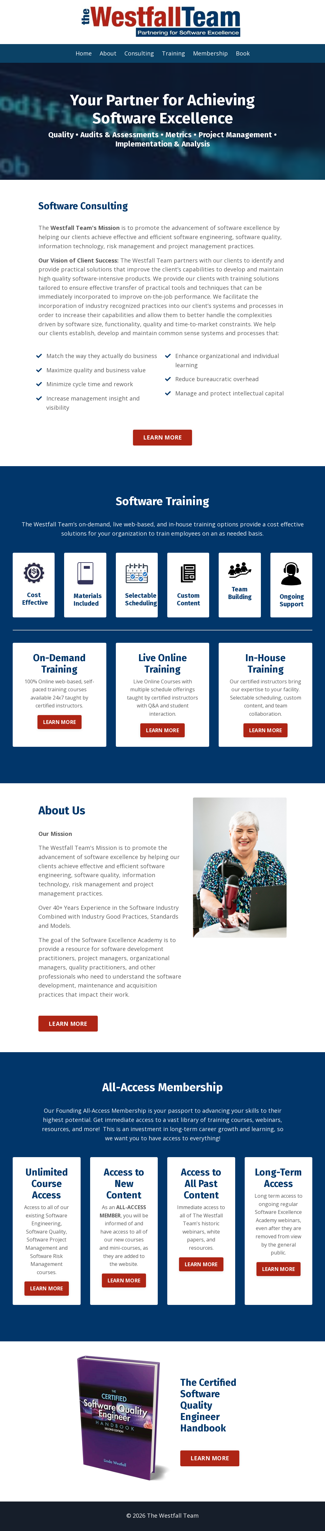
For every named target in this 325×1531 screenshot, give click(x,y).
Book (243, 53)
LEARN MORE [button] (162, 437)
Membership (210, 53)
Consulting (139, 53)
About (108, 53)
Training (173, 53)
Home (84, 53)
